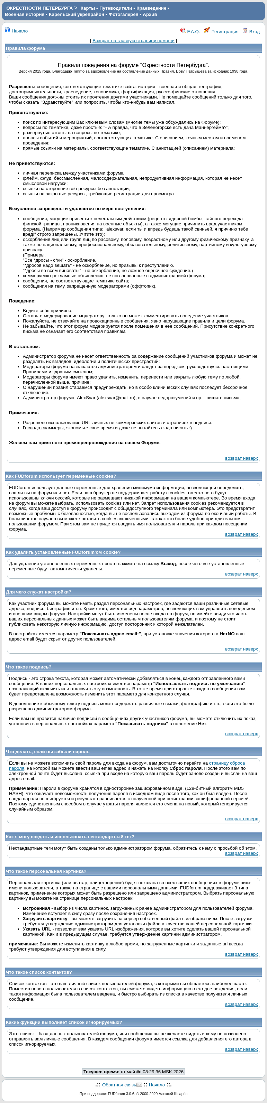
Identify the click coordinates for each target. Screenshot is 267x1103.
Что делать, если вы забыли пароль (48, 751)
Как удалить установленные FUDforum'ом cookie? (63, 552)
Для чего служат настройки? (38, 592)
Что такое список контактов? (39, 972)
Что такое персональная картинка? (46, 871)
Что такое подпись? (29, 667)
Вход (251, 31)
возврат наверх (241, 458)
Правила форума (25, 48)
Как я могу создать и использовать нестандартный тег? (70, 836)
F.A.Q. (190, 31)
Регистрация (221, 31)
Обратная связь (119, 1084)
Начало (16, 31)
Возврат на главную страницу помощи (133, 40)
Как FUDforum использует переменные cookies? (61, 476)
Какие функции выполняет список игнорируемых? (64, 1022)
